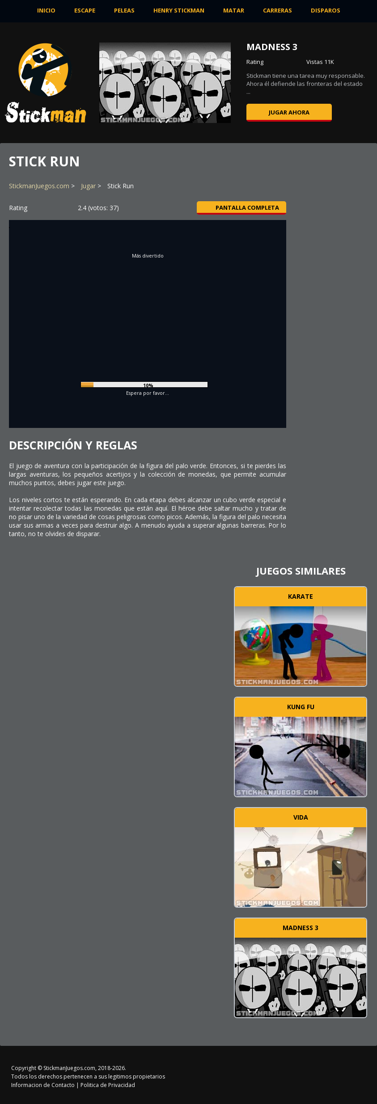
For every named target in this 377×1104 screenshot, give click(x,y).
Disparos (325, 10)
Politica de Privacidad (107, 1085)
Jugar (88, 186)
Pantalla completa (241, 207)
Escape (84, 10)
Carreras (277, 10)
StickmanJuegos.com (39, 186)
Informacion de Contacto (43, 1085)
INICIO (46, 10)
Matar (233, 10)
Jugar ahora (289, 112)
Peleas (124, 10)
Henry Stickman (178, 10)
